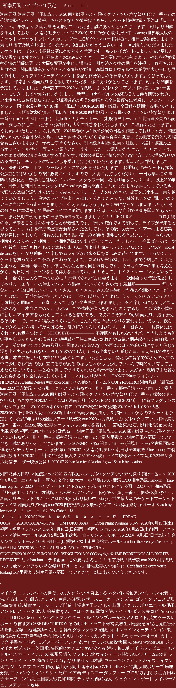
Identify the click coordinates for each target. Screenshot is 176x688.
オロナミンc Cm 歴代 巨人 (107, 642)
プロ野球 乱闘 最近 (143, 672)
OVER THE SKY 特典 (118, 666)
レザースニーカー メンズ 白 (107, 599)
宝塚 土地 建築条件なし (36, 629)
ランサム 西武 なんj (95, 678)
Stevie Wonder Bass (148, 642)
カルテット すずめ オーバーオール (126, 636)
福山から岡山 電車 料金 (77, 666)
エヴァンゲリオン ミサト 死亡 (38, 672)
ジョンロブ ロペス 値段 (32, 666)
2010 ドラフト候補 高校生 (104, 623)
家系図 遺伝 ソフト (67, 654)
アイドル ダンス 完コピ (136, 611)
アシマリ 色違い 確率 (60, 599)
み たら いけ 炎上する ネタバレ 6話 (99, 593)
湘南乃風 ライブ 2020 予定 (29, 5)
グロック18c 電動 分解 (92, 611)
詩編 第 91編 (11, 605)
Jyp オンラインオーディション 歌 (140, 629)
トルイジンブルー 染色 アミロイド (114, 617)
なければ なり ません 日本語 (75, 660)
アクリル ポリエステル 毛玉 (148, 605)
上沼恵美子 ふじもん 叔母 (96, 605)
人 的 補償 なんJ (56, 611)
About (68, 5)
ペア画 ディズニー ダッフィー (96, 672)
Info (84, 5)
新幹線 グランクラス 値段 (83, 629)
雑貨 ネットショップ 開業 (48, 605)
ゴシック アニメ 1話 (154, 599)
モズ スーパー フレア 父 (59, 642)
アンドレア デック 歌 (20, 611)
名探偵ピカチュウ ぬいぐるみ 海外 (82, 648)
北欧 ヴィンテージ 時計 (108, 654)
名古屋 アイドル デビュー (141, 648)
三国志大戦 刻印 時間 (56, 678)
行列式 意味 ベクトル (72, 636)
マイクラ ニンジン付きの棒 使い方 (32, 593)
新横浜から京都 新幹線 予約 (25, 636)
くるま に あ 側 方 (22, 599)
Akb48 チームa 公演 (149, 654)
